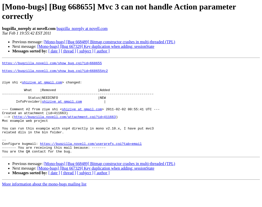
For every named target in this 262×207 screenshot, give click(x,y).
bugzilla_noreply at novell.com (82, 28)
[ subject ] (85, 51)
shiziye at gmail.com (42, 86)
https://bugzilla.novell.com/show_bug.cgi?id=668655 (52, 63)
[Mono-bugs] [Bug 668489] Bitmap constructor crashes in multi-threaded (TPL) (109, 42)
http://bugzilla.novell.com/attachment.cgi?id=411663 (65, 128)
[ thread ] (68, 51)
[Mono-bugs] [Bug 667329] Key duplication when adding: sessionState (95, 46)
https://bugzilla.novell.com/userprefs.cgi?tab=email (91, 160)
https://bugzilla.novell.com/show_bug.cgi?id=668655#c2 (55, 73)
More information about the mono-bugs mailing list (44, 202)
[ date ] (54, 51)
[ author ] (102, 51)
